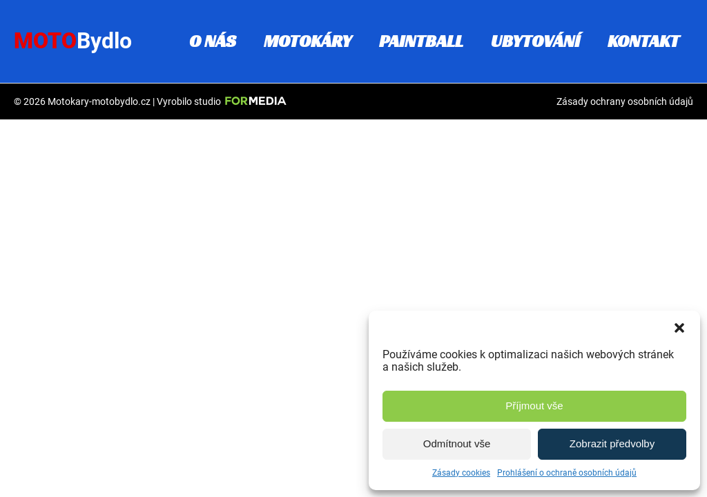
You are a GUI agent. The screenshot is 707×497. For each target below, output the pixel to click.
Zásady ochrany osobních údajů (624, 101)
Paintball (421, 41)
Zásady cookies (461, 473)
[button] (679, 328)
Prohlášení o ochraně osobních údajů (567, 473)
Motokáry (307, 41)
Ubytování (535, 41)
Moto (73, 41)
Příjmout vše (534, 405)
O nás (212, 41)
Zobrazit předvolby (612, 443)
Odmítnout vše (457, 443)
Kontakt (643, 41)
